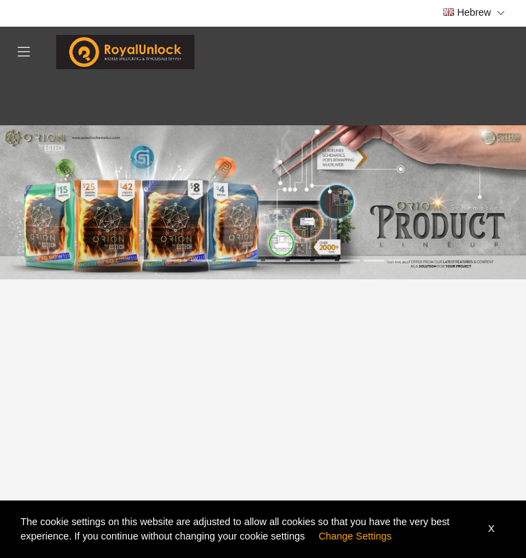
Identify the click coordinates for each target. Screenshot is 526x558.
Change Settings (354, 536)
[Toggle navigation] (24, 52)
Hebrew (474, 12)
